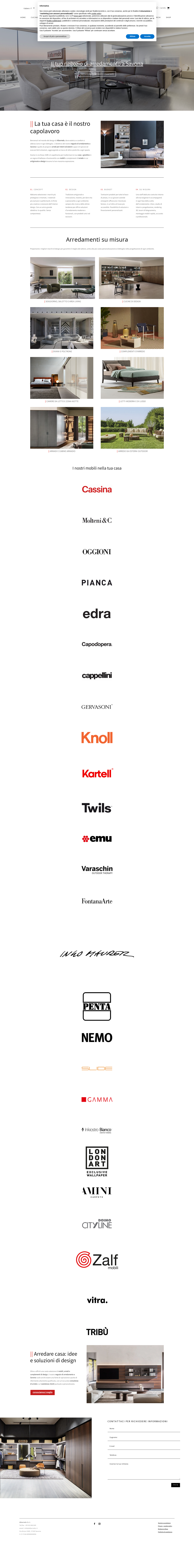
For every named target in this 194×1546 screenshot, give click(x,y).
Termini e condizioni (164, 1524)
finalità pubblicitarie (54, 21)
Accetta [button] (147, 36)
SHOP (168, 18)
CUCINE (34, 18)
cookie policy (168, 1527)
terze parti (78, 16)
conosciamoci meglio (42, 1393)
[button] (30, 8)
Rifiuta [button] (132, 36)
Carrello (163, 8)
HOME (23, 18)
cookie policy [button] (96, 14)
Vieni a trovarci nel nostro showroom (97, 74)
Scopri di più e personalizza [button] (55, 36)
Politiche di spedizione (165, 1533)
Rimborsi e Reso (163, 1530)
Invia (175, 1485)
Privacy (160, 1527)
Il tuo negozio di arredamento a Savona (97, 64)
